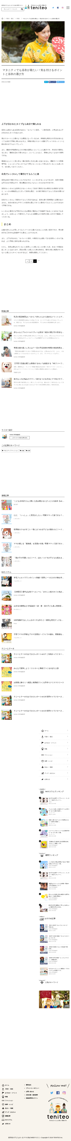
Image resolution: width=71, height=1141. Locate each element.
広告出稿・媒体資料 (32, 1095)
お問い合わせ (30, 1091)
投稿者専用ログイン (32, 1098)
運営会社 (28, 1085)
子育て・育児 (10, 18)
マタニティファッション (11, 450)
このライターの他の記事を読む (19, 437)
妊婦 (28, 450)
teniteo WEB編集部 (15, 434)
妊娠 (22, 450)
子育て (18, 18)
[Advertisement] (17, 471)
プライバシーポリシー (32, 1088)
